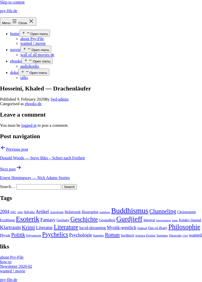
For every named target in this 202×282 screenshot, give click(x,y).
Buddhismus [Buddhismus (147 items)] (129, 211)
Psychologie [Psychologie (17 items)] (80, 235)
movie (15, 50)
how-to (5, 262)
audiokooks (29, 66)
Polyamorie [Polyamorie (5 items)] (33, 235)
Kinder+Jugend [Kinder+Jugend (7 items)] (190, 220)
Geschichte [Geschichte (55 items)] (84, 219)
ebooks (16, 61)
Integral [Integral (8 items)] (149, 220)
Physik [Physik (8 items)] (5, 235)
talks (24, 77)
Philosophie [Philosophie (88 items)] (184, 227)
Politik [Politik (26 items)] (18, 235)
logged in (29, 125)
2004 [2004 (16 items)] (4, 211)
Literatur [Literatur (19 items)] (44, 227)
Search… (7, 186)
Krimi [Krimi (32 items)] (28, 227)
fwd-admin (60, 99)
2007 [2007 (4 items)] (13, 212)
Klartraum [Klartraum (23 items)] (10, 227)
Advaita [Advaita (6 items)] (29, 212)
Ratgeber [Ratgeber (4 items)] (98, 235)
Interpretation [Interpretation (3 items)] (163, 220)
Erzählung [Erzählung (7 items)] (7, 220)
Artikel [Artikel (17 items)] (42, 211)
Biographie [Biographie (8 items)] (90, 212)
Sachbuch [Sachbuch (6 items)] (127, 235)
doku (14, 72)
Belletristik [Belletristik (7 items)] (73, 212)
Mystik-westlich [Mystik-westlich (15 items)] (121, 227)
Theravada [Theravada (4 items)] (175, 235)
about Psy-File (32, 39)
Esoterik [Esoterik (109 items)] (27, 219)
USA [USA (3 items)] (185, 235)
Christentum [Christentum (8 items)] (186, 212)
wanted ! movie (33, 43)
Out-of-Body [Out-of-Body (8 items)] (157, 228)
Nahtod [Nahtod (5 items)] (142, 228)
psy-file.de (8, 11)
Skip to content (12, 2)
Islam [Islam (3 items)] (175, 220)
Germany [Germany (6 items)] (63, 220)
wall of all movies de (37, 55)
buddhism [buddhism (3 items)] (104, 212)
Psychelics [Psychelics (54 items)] (55, 234)
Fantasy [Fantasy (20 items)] (48, 219)
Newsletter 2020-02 (16, 266)
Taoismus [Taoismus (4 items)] (162, 235)
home (14, 34)
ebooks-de (33, 104)
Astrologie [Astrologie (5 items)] (57, 212)
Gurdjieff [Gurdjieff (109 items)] (129, 219)
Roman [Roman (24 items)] (112, 235)
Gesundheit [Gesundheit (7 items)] (107, 220)
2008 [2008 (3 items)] (20, 212)
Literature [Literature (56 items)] (66, 227)
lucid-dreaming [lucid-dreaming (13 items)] (92, 227)
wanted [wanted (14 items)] (195, 235)
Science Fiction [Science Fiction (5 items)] (145, 235)
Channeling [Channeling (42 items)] (162, 211)
